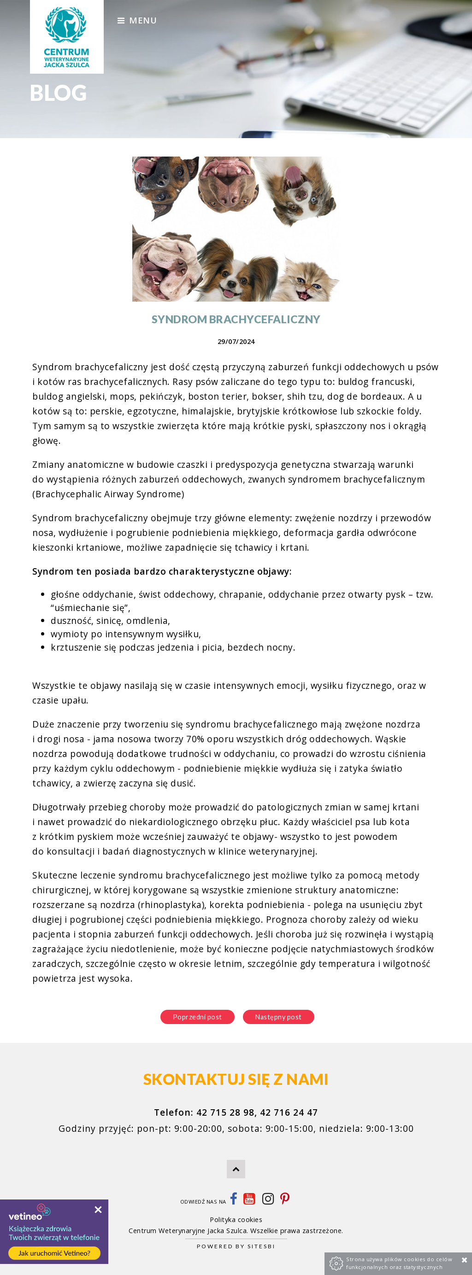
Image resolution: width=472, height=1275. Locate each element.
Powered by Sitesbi (236, 1246)
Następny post (278, 1017)
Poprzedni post (197, 1017)
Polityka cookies (236, 1219)
